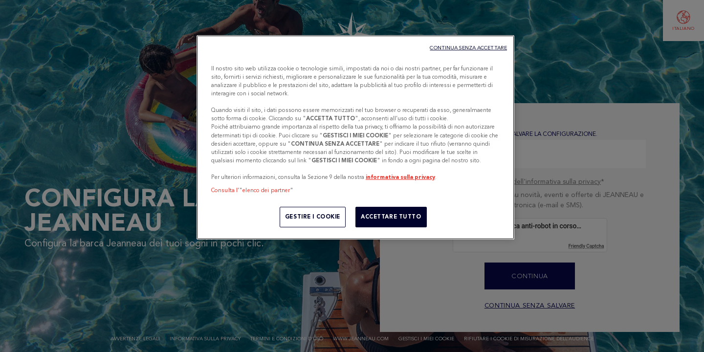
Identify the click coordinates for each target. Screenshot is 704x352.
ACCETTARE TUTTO (391, 216)
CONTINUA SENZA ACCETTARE (468, 47)
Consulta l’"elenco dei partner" (252, 190)
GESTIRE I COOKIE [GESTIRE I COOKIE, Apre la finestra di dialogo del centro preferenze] (312, 216)
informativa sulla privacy (400, 177)
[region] (355, 137)
